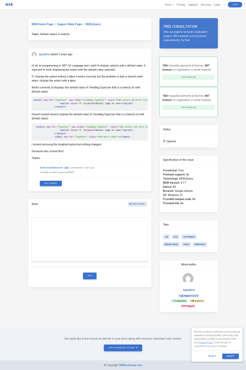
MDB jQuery (93, 24)
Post (89, 276)
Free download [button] (188, 77)
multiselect (199, 244)
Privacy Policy (205, 342)
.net (166, 237)
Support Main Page (69, 24)
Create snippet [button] (137, 204)
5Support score (188, 296)
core (175, 237)
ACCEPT (231, 356)
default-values (171, 244)
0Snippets (188, 306)
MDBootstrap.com (130, 365)
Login (235, 4)
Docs (168, 4)
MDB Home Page (42, 24)
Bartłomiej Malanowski (51, 167)
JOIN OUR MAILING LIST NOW (123, 348)
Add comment (51, 183)
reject (212, 356)
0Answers (197, 301)
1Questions (179, 301)
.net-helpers (189, 237)
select (186, 244)
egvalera (44, 54)
